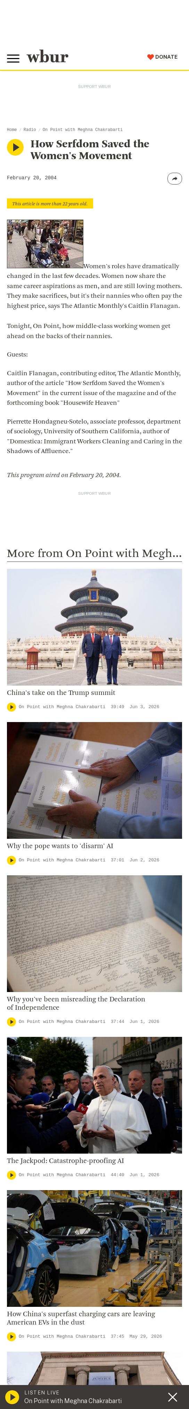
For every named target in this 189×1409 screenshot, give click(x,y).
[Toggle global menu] (13, 59)
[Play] (11, 707)
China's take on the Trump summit (61, 693)
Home (12, 130)
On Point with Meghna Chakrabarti (83, 130)
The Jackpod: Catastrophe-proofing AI (65, 1161)
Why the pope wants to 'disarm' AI (60, 846)
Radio (30, 130)
